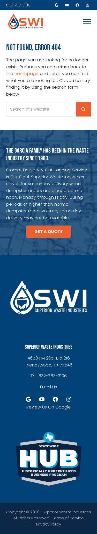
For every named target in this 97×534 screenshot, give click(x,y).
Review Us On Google (48, 407)
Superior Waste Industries (66, 512)
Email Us (48, 387)
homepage (26, 74)
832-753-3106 (18, 5)
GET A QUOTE (48, 232)
